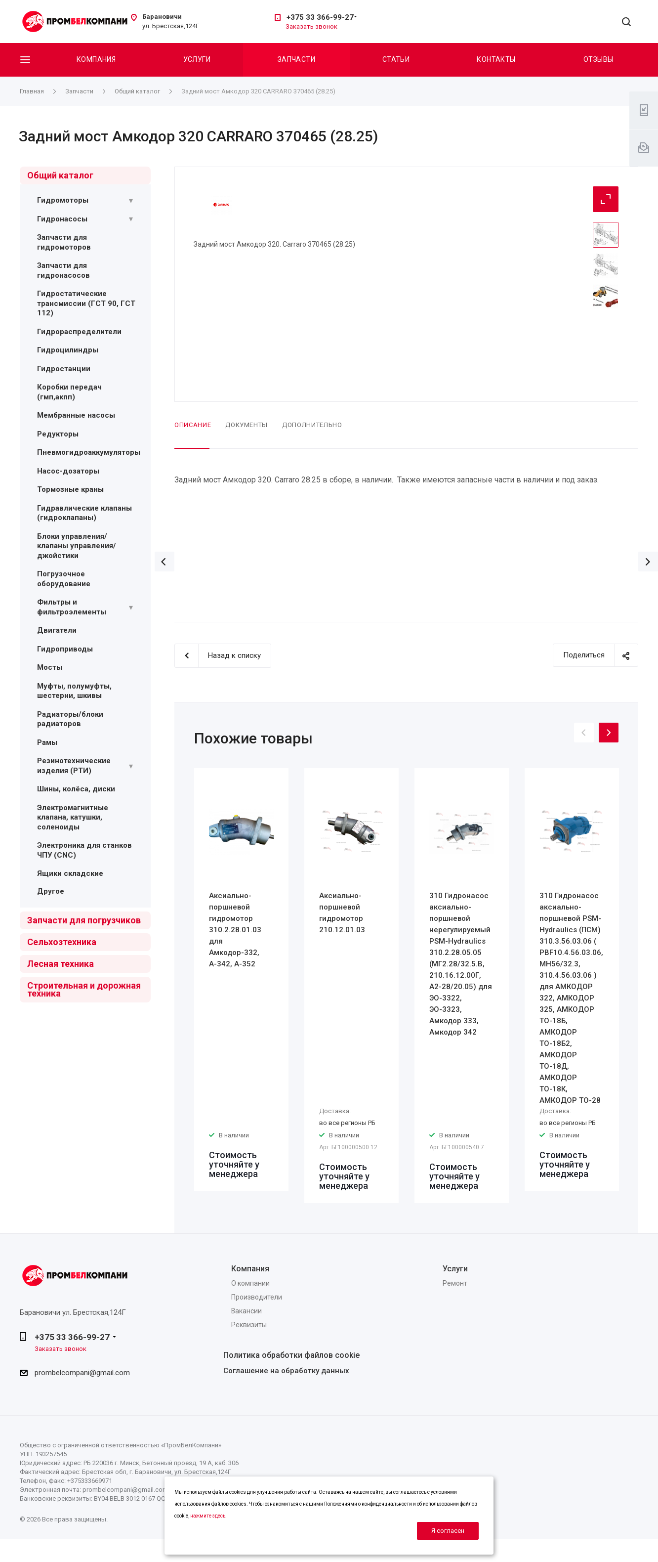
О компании (250, 1283)
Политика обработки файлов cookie (291, 1355)
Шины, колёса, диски (76, 788)
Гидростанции (63, 368)
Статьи (396, 59)
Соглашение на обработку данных (286, 1370)
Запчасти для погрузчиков (84, 920)
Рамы (47, 742)
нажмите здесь (207, 1516)
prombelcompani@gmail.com (82, 1372)
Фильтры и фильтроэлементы (71, 607)
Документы (246, 425)
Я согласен (447, 1530)
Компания (96, 59)
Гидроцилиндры (67, 350)
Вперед (648, 561)
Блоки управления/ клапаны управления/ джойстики (76, 546)
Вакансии (246, 1311)
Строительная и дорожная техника (84, 989)
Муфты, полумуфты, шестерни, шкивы (74, 691)
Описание (192, 425)
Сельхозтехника (61, 942)
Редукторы (58, 434)
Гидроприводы (65, 649)
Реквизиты (249, 1325)
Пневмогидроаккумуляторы (88, 452)
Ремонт (455, 1283)
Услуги (197, 59)
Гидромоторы (62, 200)
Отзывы (598, 59)
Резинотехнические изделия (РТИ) (74, 765)
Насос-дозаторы (68, 471)
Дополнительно (312, 425)
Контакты (496, 59)
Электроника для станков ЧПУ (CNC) (84, 850)
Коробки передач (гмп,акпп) (69, 392)
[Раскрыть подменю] (131, 201)
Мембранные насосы (76, 415)
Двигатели (57, 630)
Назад (164, 561)
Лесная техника (60, 963)
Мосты (49, 667)
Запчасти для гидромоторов (64, 242)
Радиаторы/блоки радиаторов (70, 719)
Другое (50, 891)
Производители (256, 1297)
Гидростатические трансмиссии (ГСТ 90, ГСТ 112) (86, 303)
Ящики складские (70, 873)
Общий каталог (60, 175)
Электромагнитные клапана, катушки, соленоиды (72, 817)
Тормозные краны (70, 489)
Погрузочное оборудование (63, 578)
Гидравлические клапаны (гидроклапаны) (84, 513)
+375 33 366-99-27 (320, 17)
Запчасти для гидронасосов (63, 270)
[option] (241, 979)
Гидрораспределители (79, 331)
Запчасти (296, 59)
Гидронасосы (62, 219)
